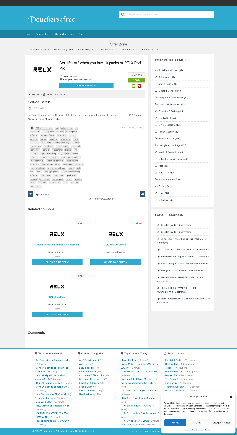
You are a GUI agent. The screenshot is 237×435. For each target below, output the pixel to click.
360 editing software (44, 128)
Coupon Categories (64, 34)
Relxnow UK (75, 76)
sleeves (34, 179)
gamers (46, 150)
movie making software (71, 157)
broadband (62, 135)
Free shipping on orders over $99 (177, 263)
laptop (53, 154)
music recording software (73, 164)
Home (28, 34)
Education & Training (169, 111)
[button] (230, 396)
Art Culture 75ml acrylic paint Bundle (140, 390)
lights (62, 154)
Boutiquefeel (171, 364)
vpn (65, 183)
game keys (35, 150)
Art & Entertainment (168, 70)
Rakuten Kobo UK (174, 371)
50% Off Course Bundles (48, 383)
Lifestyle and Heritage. (170, 145)
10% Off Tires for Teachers (135, 421)
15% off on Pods (57, 297)
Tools (161, 186)
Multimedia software (55, 161)
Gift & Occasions (167, 125)
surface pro (44, 179)
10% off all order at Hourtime (136, 405)
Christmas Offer (129, 49)
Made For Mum (129, 360)
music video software (56, 168)
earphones (49, 146)
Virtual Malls (165, 200)
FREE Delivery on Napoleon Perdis (177, 256)
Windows (74, 183)
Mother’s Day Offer (63, 49)
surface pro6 (58, 179)
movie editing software (49, 157)
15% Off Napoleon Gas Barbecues (139, 413)
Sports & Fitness (167, 179)
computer (53, 139)
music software (38, 168)
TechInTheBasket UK (175, 386)
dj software (65, 139)
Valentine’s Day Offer (39, 49)
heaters (68, 150)
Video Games (55, 183)
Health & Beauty (166, 131)
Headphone (57, 150)
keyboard (44, 154)
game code (76, 146)
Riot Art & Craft (173, 360)
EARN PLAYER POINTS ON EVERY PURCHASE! (183, 298)
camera (43, 139)
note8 (39, 172)
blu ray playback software (52, 132)
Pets (161, 166)
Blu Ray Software (47, 135)
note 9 (71, 168)
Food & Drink (165, 118)
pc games (54, 172)
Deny (198, 422)
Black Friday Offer (150, 49)
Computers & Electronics (171, 97)
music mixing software (50, 164)
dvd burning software (50, 143)
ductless (34, 143)
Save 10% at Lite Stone (133, 424)
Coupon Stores (43, 34)
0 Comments (138, 115)
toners (69, 179)
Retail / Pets (165, 172)
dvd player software (70, 143)
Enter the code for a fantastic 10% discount (57, 245)
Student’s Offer (108, 49)
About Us (136, 431)
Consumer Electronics (82, 80)
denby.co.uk (171, 383)
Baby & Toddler (166, 84)
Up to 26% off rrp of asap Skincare (178, 249)
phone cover (45, 175)
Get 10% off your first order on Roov (54, 360)
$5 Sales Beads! (169, 225)
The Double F (171, 379)
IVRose (169, 367)
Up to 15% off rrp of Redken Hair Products (182, 239)
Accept (175, 422)
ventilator (42, 183)
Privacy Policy (191, 429)
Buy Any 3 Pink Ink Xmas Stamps (138, 398)
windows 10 (36, 186)
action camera (66, 128)
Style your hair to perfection (174, 270)
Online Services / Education (172, 159)
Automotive (164, 77)
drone (75, 139)
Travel (161, 193)
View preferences (221, 422)
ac (57, 128)
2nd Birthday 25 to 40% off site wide (140, 371)
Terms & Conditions (154, 431)
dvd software (36, 146)
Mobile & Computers (169, 152)
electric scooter (62, 146)
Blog (81, 34)
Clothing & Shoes (167, 90)
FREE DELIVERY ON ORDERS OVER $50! (180, 277)
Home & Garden (166, 138)
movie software (37, 161)
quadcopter (71, 175)
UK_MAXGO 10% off (116, 245)
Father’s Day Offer (87, 49)
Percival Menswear (174, 390)
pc (46, 172)
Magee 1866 (171, 375)
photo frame (58, 175)
